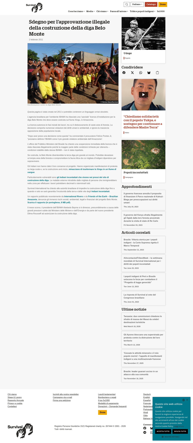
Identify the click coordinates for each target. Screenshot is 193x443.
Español (147, 400)
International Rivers (73, 196)
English (146, 397)
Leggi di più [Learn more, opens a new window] (179, 426)
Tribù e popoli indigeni (142, 11)
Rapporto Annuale (16, 400)
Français (147, 403)
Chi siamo (101, 11)
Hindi (145, 412)
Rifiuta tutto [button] (180, 431)
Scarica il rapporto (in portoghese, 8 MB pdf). (49, 202)
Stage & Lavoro (15, 397)
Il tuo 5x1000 (104, 400)
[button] (127, 4)
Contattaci (12, 406)
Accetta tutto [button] (163, 431)
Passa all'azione (118, 11)
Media (89, 11)
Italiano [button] (136, 4)
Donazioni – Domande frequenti (112, 406)
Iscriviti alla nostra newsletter (66, 394)
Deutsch (147, 394)
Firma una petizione (62, 400)
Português (148, 409)
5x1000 (161, 11)
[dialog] (171, 418)
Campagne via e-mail (62, 397)
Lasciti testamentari (107, 394)
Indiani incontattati (100, 191)
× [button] (187, 400)
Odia (145, 415)
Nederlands (148, 406)
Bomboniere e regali (107, 397)
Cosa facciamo (75, 11)
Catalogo (151, 4)
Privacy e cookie (15, 403)
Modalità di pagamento (108, 403)
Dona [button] (162, 4)
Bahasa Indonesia (151, 418)
